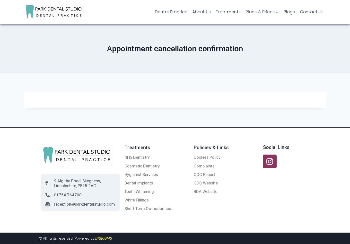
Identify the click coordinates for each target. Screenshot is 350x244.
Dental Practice (171, 12)
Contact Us (312, 12)
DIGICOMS (103, 238)
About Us (201, 12)
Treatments (228, 12)
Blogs (289, 12)
